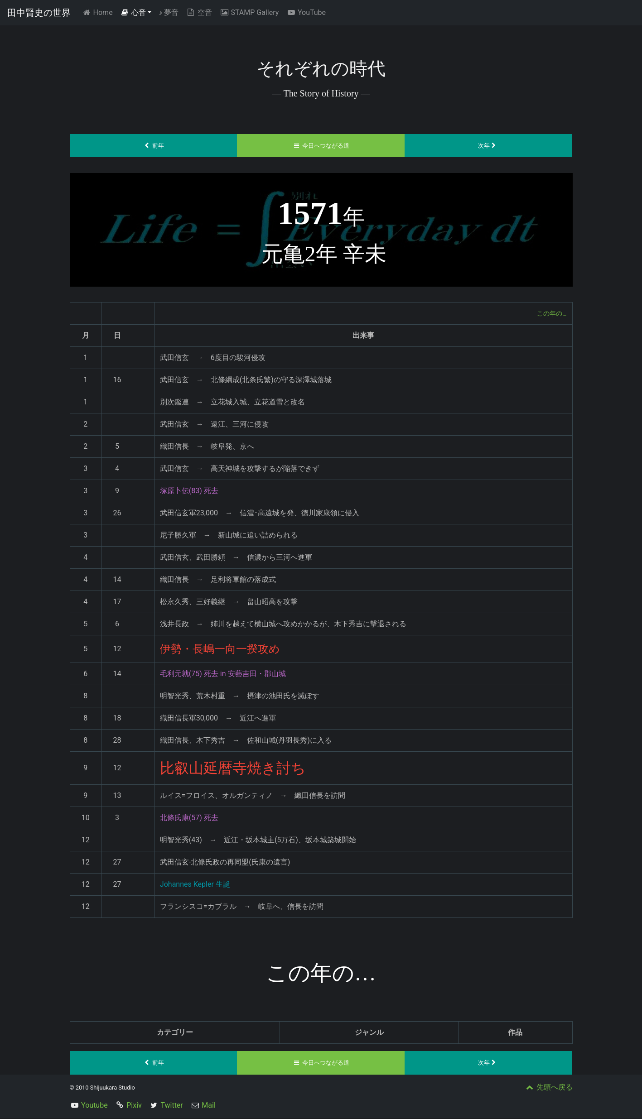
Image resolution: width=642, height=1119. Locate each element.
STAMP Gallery (249, 12)
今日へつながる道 (321, 145)
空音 (199, 12)
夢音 (169, 12)
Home (99, 12)
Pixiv (134, 1106)
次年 (488, 145)
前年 (153, 145)
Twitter (171, 1106)
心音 (133, 12)
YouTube (306, 12)
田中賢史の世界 (39, 12)
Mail (208, 1106)
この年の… (550, 313)
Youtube (94, 1106)
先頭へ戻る (549, 1088)
